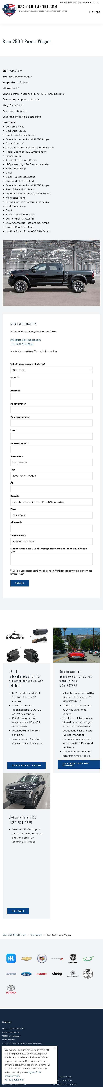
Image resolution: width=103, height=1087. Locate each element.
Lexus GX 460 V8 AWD (62, 1077)
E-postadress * (19, 443)
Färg (13, 509)
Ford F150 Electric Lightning (64, 1084)
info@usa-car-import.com (25, 339)
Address (15, 390)
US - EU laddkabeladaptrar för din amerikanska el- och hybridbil (26, 678)
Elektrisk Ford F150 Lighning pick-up (23, 819)
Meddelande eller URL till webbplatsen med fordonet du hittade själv (48, 550)
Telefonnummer (20, 417)
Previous (8, 270)
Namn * (14, 377)
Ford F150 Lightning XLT (62, 1080)
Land (13, 430)
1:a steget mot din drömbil (76, 764)
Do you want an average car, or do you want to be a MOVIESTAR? (75, 678)
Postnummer (18, 403)
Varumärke (16, 456)
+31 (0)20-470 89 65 (21, 344)
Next (95, 270)
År (11, 482)
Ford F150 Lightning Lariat (14, 1084)
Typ (12, 469)
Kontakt (18, 911)
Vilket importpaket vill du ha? (27, 364)
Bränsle (14, 496)
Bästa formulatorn (26, 765)
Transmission (18, 535)
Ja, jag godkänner (14, 1079)
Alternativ (16, 522)
